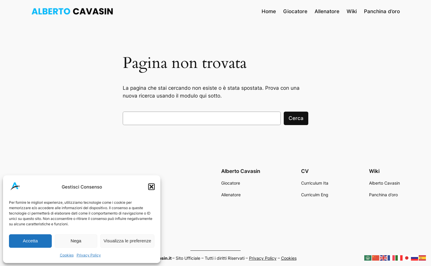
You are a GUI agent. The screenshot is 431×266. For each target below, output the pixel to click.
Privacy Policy (89, 255)
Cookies (67, 255)
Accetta (30, 240)
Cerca (296, 118)
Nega (76, 240)
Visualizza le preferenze (127, 240)
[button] (151, 187)
